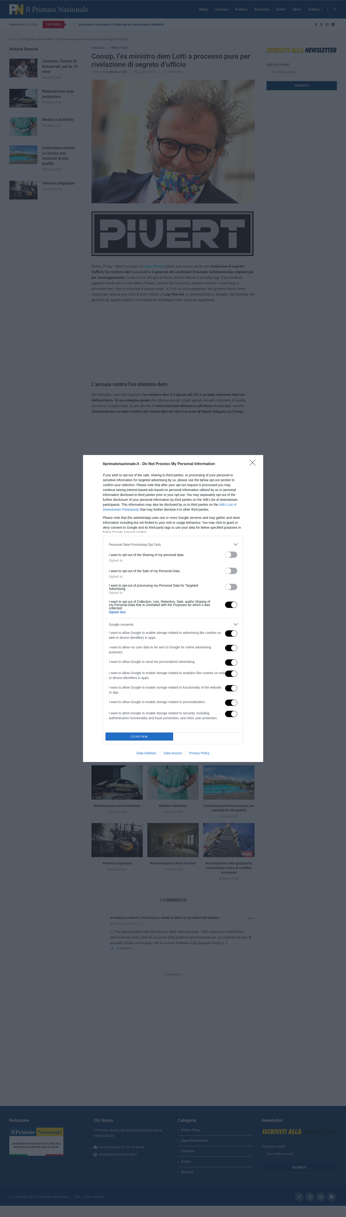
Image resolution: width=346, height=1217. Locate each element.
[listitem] (173, 544)
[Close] (254, 464)
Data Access (173, 753)
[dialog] (173, 608)
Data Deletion (147, 753)
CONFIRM (139, 736)
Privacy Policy (199, 753)
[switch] (231, 555)
